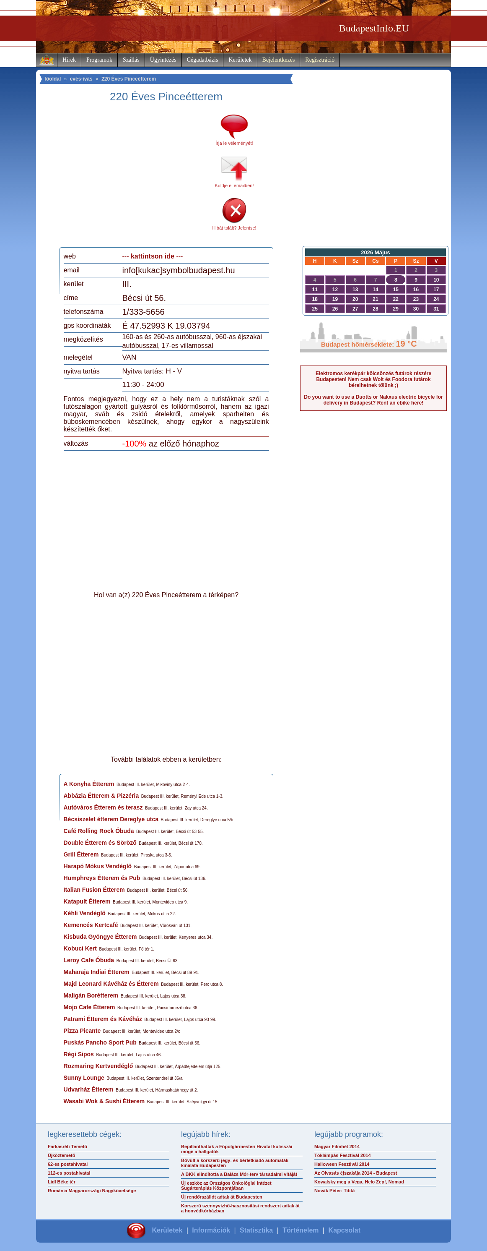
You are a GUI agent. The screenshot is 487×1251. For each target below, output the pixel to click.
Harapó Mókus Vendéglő (98, 866)
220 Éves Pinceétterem (128, 79)
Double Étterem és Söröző (100, 842)
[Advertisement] (133, 178)
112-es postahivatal (69, 1172)
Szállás (131, 60)
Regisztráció (319, 60)
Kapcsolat (344, 1230)
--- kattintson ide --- (152, 256)
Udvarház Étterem (89, 1089)
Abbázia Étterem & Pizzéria (101, 795)
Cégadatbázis (202, 60)
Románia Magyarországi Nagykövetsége (92, 1190)
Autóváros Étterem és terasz (103, 807)
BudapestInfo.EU (374, 28)
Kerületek (239, 60)
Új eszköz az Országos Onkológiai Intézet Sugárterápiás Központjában (226, 1185)
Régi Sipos (79, 1054)
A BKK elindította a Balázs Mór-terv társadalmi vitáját (239, 1174)
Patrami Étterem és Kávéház (103, 1019)
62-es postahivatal (68, 1164)
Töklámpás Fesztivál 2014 (342, 1155)
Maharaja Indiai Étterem (97, 972)
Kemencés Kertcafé (91, 925)
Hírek (69, 60)
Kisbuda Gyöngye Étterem (100, 936)
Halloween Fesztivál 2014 (341, 1164)
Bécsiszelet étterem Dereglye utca (111, 819)
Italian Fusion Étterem (94, 889)
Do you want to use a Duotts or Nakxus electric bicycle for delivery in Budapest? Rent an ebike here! (373, 400)
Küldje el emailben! (234, 185)
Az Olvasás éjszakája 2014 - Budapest (355, 1172)
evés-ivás (81, 79)
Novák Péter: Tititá (334, 1190)
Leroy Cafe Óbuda (89, 960)
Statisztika (256, 1230)
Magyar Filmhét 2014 (337, 1146)
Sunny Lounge (84, 1077)
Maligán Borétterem (91, 995)
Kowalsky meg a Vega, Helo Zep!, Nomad (359, 1181)
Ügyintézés (163, 60)
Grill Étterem (81, 854)
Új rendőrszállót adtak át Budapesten (221, 1196)
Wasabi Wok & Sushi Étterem (104, 1101)
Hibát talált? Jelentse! (234, 227)
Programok (99, 60)
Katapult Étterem (87, 901)
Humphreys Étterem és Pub (102, 878)
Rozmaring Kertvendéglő (98, 1066)
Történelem (300, 1230)
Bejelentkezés (278, 60)
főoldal (52, 79)
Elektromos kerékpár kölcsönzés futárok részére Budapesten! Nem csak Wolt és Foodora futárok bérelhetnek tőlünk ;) (373, 379)
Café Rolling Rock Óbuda (99, 831)
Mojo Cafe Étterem (89, 1007)
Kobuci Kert (80, 948)
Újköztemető (61, 1155)
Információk (211, 1230)
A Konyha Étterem (89, 784)
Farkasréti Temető (67, 1146)
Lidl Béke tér (61, 1181)
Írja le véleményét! (234, 143)
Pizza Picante (82, 1030)
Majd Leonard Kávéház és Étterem (111, 983)
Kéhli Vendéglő (85, 913)
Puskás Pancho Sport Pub (100, 1042)
